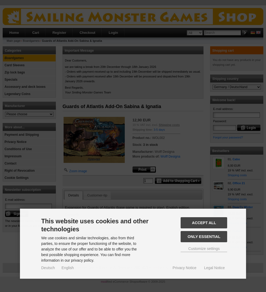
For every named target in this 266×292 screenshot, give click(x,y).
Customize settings (204, 248)
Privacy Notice (184, 268)
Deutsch (48, 268)
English (67, 268)
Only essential (204, 237)
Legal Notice (214, 268)
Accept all (204, 223)
